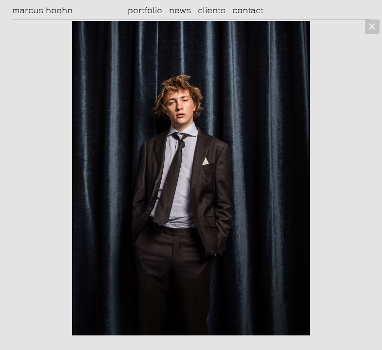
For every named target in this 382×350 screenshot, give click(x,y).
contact (248, 10)
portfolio (145, 10)
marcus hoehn (42, 10)
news (180, 10)
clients (212, 10)
